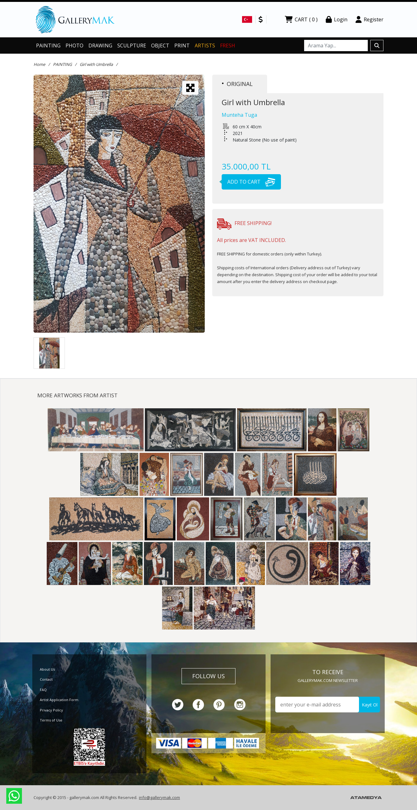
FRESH (227, 45)
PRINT (182, 45)
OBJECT (160, 45)
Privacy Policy (51, 710)
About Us (47, 669)
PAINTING (48, 45)
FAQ (43, 689)
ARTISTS (205, 45)
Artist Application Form (59, 699)
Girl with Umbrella (96, 64)
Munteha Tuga (239, 114)
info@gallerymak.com (159, 797)
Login (336, 19)
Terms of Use (51, 720)
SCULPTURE (131, 45)
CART (301, 19)
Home (39, 64)
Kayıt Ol (369, 705)
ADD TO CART (248, 181)
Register (369, 19)
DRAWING (100, 45)
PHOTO (74, 45)
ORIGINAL (237, 84)
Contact (46, 679)
